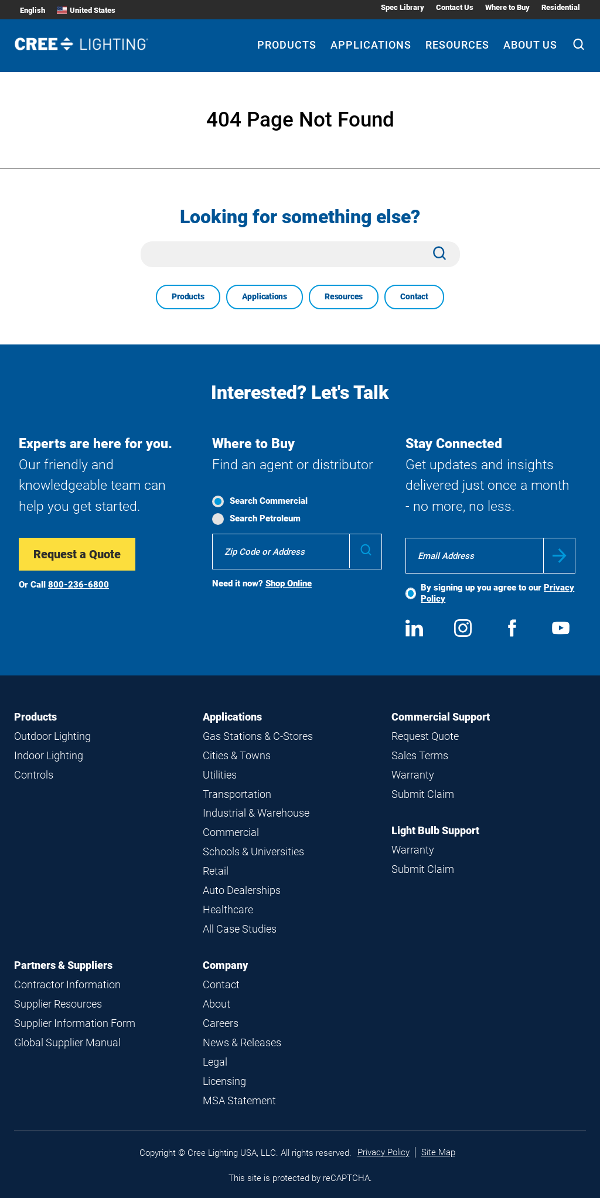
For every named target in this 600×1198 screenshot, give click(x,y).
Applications (264, 296)
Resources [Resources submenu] (457, 45)
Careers (220, 1023)
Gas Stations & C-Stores (258, 736)
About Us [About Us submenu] (530, 45)
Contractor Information (67, 984)
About (216, 1004)
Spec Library (402, 7)
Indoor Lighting (48, 755)
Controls (33, 775)
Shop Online (288, 583)
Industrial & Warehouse (256, 813)
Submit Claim (422, 794)
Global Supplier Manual (67, 1042)
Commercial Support (440, 717)
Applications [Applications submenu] (370, 45)
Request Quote (425, 736)
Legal (215, 1062)
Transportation (237, 794)
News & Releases (242, 1042)
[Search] (578, 45)
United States (86, 10)
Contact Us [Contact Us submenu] (454, 7)
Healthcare (228, 909)
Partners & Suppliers (63, 965)
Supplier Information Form (74, 1023)
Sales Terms (419, 755)
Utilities (220, 775)
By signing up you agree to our (497, 593)
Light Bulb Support (435, 830)
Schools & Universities (253, 851)
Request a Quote (77, 554)
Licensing (224, 1081)
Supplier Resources (58, 1004)
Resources (344, 296)
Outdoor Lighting (52, 736)
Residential (560, 7)
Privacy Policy (383, 1152)
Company (225, 965)
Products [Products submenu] (286, 45)
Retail (216, 871)
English (32, 10)
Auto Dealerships (242, 890)
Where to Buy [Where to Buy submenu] (507, 7)
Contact (414, 296)
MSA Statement (239, 1100)
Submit (559, 556)
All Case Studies (240, 929)
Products (188, 296)
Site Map (438, 1152)
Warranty (412, 775)
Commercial (231, 832)
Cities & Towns (237, 755)
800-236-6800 (78, 584)
